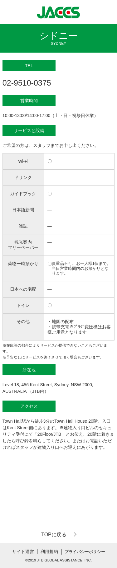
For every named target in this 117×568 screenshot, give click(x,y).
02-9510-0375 (26, 82)
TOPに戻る (53, 534)
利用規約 (49, 551)
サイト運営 (23, 551)
